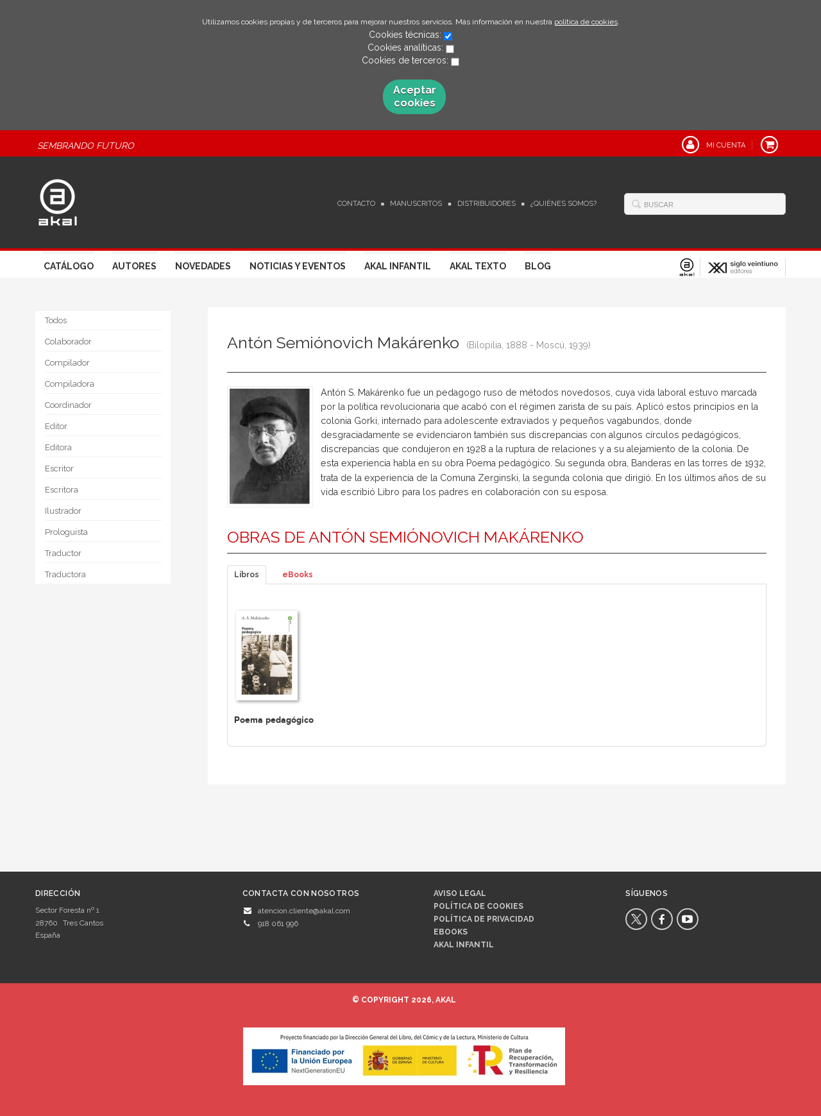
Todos (56, 320)
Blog (538, 266)
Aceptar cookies (414, 96)
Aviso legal (460, 893)
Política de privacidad (484, 919)
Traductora (65, 574)
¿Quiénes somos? (563, 203)
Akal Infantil (397, 266)
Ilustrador (63, 511)
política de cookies (586, 21)
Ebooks (451, 931)
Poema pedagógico (274, 719)
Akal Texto (478, 266)
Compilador (67, 363)
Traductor (63, 553)
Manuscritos (416, 203)
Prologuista (66, 532)
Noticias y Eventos (298, 266)
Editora (58, 447)
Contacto (356, 203)
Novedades (203, 266)
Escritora (61, 490)
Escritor (59, 468)
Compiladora (69, 384)
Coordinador (68, 405)
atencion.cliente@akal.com (304, 910)
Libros (246, 574)
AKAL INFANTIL (464, 944)
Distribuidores (486, 203)
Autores (134, 266)
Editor (56, 426)
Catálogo (69, 266)
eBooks (297, 574)
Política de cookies (478, 906)
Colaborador (68, 341)
